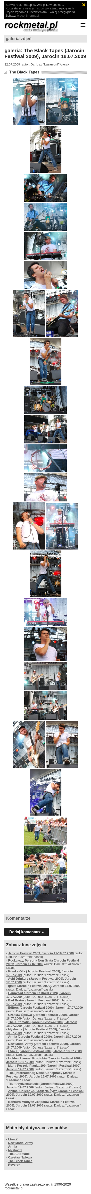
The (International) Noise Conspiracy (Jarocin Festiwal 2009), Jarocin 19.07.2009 (40, 1074)
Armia (12, 1146)
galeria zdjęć (19, 38)
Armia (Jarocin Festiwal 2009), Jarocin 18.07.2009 (44, 1036)
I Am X (12, 1139)
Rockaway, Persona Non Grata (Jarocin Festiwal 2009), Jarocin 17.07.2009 (42, 962)
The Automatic (18, 1154)
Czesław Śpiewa (20, 1157)
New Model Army (20, 1143)
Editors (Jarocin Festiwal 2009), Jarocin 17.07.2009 (45, 1007)
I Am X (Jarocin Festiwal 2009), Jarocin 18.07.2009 (45, 1051)
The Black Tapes (24, 72)
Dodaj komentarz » (26, 932)
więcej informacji (28, 15)
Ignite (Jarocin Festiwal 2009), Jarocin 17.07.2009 (44, 986)
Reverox (14, 1164)
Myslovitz (15, 1150)
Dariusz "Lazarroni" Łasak (50, 64)
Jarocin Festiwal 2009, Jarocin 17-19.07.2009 (41, 953)
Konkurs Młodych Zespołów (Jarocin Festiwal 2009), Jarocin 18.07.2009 (40, 1103)
